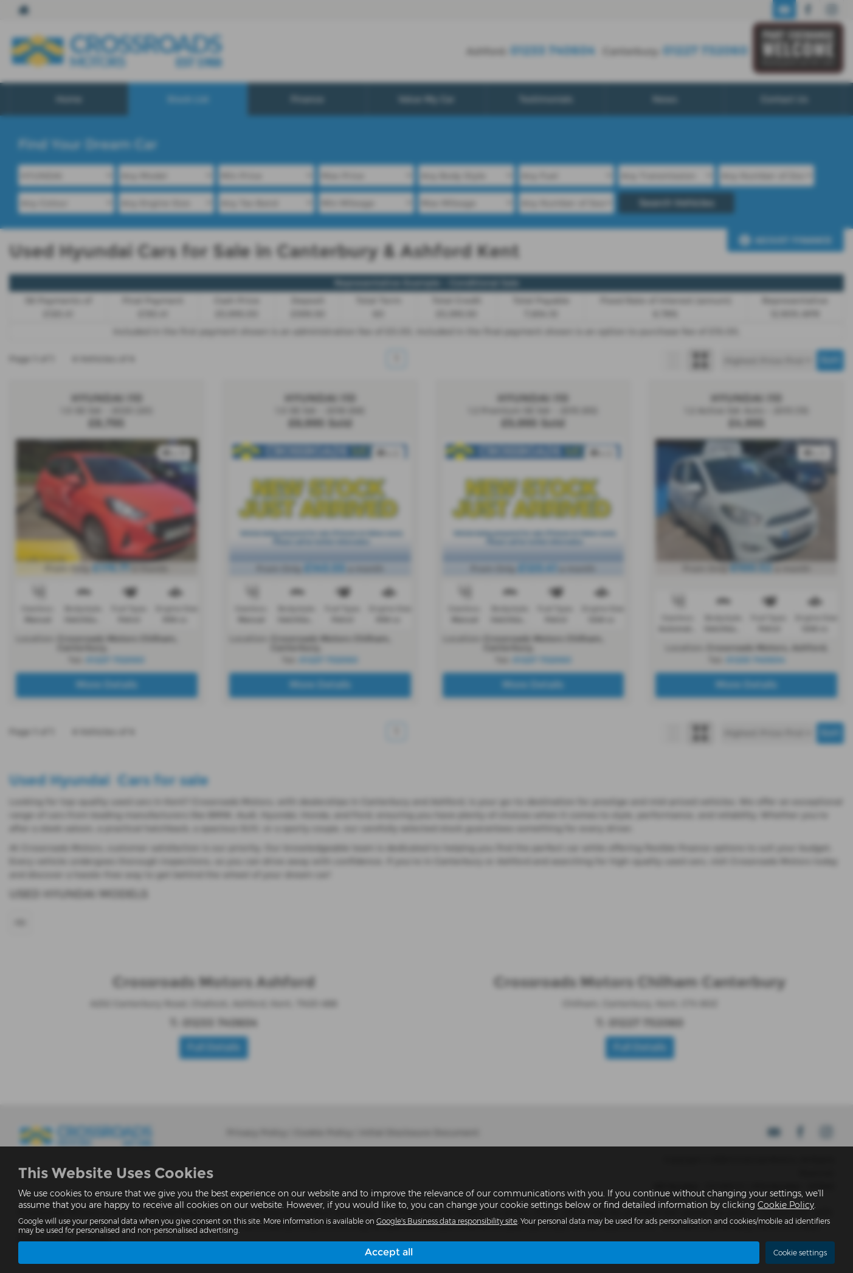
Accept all (389, 1252)
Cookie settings (800, 1252)
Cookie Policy (786, 1204)
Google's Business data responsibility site (446, 1221)
